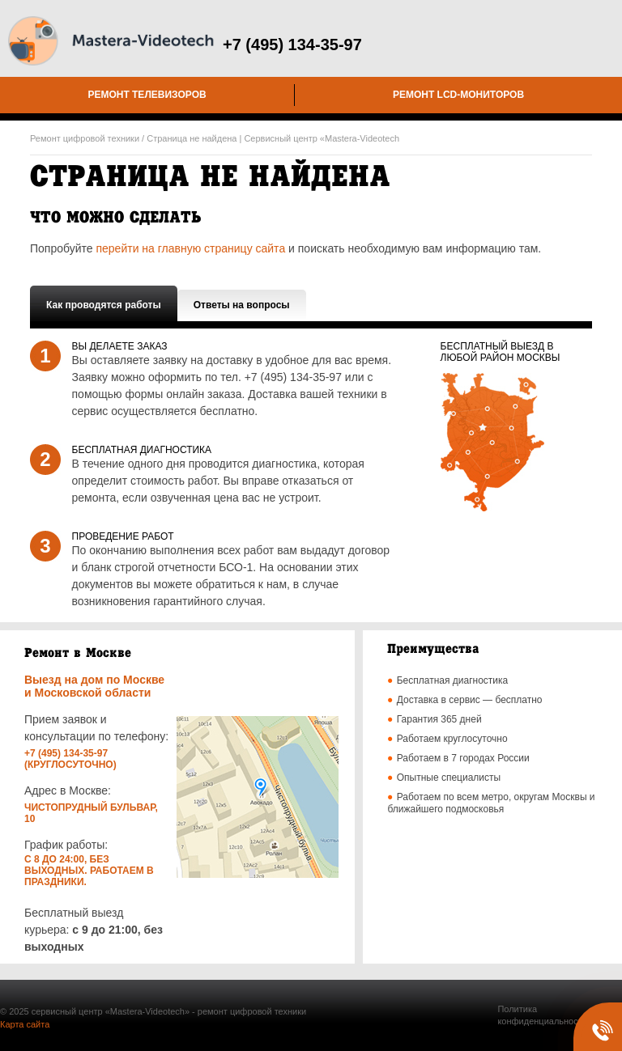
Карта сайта (24, 1024)
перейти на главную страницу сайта (190, 248)
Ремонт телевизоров (146, 94)
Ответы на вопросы (242, 305)
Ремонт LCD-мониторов (458, 94)
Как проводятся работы (103, 305)
